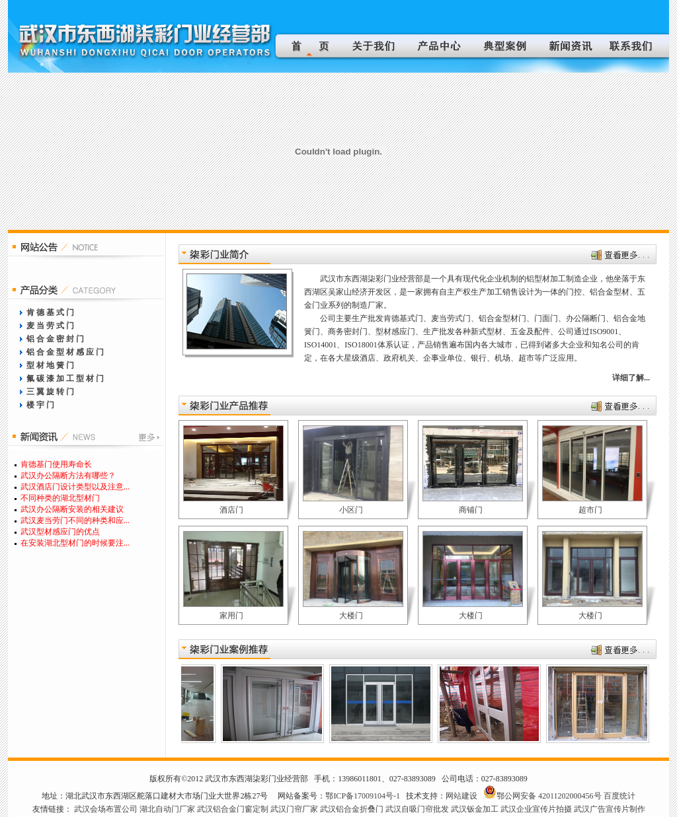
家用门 (231, 615)
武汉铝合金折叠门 (351, 809)
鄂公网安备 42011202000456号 (549, 795)
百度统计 (619, 795)
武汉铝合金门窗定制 (232, 809)
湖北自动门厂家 (167, 809)
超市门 (590, 510)
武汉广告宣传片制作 (609, 809)
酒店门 (231, 510)
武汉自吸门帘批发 (417, 809)
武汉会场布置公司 (106, 809)
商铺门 (471, 510)
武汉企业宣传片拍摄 (536, 809)
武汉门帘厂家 (294, 809)
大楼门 (351, 615)
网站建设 (461, 795)
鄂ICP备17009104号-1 (362, 795)
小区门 (351, 510)
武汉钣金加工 (474, 809)
